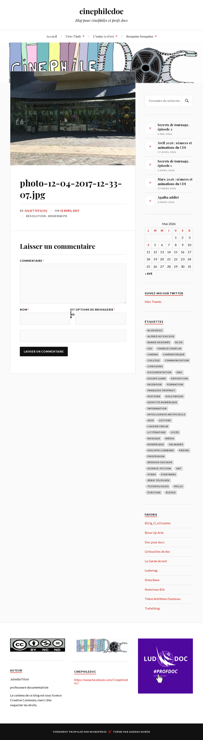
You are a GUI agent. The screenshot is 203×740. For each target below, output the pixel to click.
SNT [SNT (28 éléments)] (179, 468)
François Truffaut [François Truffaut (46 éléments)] (161, 390)
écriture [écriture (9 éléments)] (154, 492)
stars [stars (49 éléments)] (151, 474)
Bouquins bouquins (139, 36)
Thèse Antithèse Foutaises (163, 599)
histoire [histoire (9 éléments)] (153, 396)
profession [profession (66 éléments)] (156, 456)
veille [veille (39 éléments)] (178, 486)
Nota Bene (152, 580)
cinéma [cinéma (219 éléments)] (152, 354)
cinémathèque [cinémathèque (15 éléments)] (174, 354)
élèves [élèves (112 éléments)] (171, 492)
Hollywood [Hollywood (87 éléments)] (174, 396)
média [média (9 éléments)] (169, 438)
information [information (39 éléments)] (157, 408)
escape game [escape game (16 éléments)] (156, 378)
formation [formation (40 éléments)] (175, 384)
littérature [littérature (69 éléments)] (156, 432)
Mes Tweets (153, 301)
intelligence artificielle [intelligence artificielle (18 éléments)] (166, 414)
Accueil (51, 36)
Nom (24, 309)
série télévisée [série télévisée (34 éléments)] (158, 480)
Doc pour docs (155, 542)
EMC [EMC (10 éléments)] (179, 372)
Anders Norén (139, 731)
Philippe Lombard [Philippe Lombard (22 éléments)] (160, 450)
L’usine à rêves (103, 36)
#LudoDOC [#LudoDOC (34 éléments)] (155, 330)
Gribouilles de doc (157, 551)
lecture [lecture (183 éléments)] (165, 420)
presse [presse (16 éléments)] (184, 450)
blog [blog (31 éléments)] (179, 342)
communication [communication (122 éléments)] (177, 360)
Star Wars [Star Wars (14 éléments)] (168, 474)
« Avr (148, 274)
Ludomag (151, 570)
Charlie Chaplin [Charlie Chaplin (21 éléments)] (169, 348)
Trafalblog (152, 608)
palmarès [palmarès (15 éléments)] (176, 444)
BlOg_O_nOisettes (158, 523)
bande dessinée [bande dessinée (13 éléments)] (158, 342)
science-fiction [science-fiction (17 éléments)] (159, 468)
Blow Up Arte (154, 532)
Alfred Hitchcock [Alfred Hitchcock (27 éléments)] (160, 336)
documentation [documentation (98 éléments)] (159, 372)
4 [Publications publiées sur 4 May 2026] (148, 245)
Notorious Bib (155, 589)
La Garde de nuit (156, 561)
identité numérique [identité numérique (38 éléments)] (162, 402)
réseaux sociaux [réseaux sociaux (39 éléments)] (159, 462)
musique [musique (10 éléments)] (153, 438)
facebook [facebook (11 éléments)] (154, 384)
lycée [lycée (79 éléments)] (175, 432)
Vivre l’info (73, 36)
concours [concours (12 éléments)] (155, 366)
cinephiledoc (101, 11)
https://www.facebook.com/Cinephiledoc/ (101, 681)
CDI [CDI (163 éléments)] (149, 348)
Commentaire (32, 261)
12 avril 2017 (69, 210)
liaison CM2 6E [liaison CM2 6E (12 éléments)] (157, 426)
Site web (72, 313)
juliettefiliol (36, 210)
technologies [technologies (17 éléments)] (158, 486)
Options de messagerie (95, 309)
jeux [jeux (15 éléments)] (150, 420)
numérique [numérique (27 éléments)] (155, 444)
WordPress (98, 731)
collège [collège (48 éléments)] (153, 360)
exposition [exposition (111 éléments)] (179, 378)
